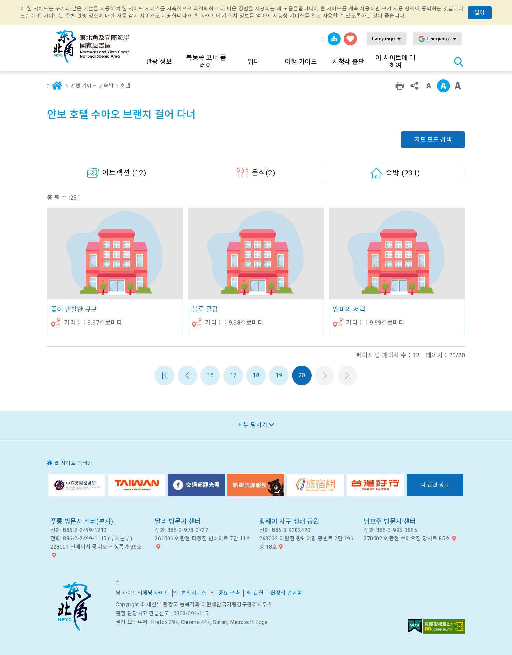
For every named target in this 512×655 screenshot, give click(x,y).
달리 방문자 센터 (178, 521)
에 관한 (255, 593)
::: (323, 39)
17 (233, 375)
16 (210, 375)
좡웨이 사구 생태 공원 (289, 521)
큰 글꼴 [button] (457, 85)
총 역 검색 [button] (458, 61)
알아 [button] (480, 12)
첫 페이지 (164, 375)
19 (279, 375)
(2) (264, 172)
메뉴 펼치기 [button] (252, 424)
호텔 (125, 86)
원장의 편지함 (286, 593)
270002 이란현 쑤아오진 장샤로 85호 (407, 538)
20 (301, 375)
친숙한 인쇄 (399, 85)
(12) (124, 172)
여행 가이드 (83, 86)
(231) (403, 173)
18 (256, 375)
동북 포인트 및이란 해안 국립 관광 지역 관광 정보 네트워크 (91, 46)
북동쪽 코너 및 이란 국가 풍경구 (74, 606)
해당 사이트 (155, 593)
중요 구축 (229, 593)
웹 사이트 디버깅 (73, 463)
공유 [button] (414, 85)
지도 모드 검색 (433, 139)
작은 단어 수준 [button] (428, 85)
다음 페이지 (324, 375)
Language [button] (383, 39)
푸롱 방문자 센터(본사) (81, 521)
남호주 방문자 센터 (390, 521)
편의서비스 (194, 593)
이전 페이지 (187, 375)
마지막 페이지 (347, 375)
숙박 (109, 86)
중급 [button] (443, 85)
